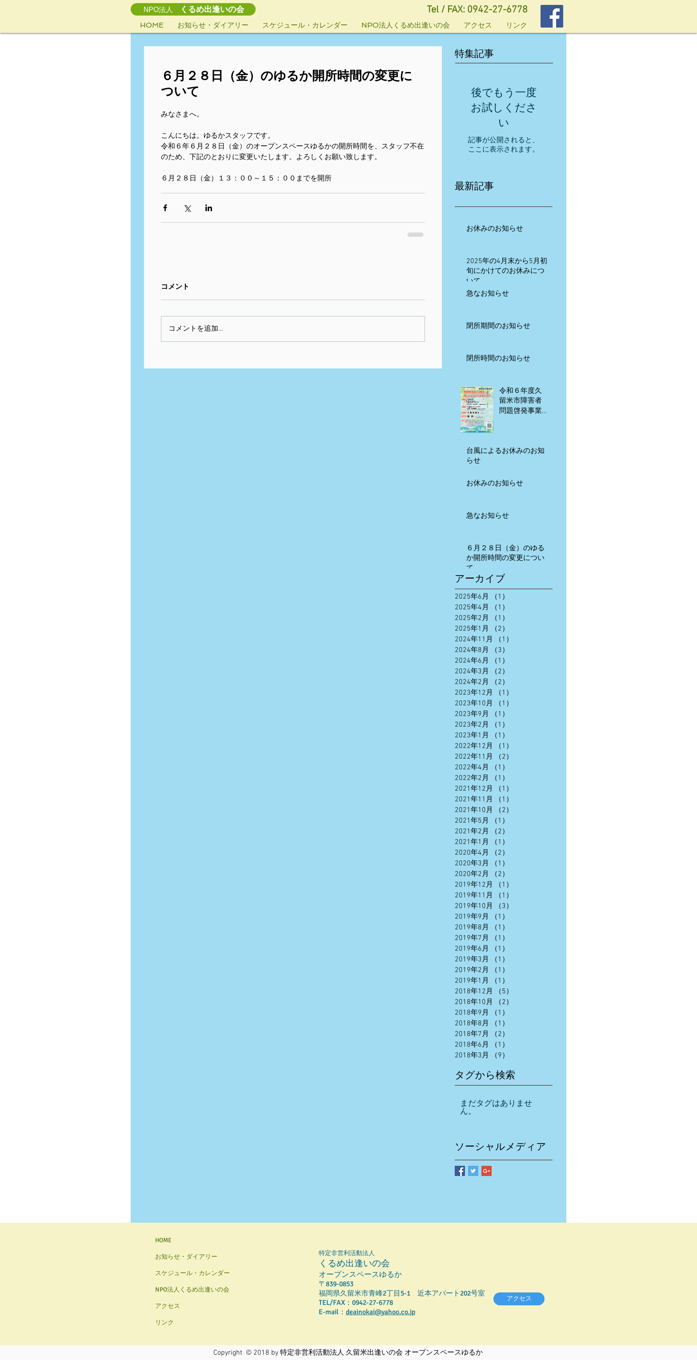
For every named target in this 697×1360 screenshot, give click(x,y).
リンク (164, 1322)
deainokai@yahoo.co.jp (380, 1312)
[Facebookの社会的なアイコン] (552, 16)
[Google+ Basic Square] (486, 1171)
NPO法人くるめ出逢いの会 (192, 1289)
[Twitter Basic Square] (473, 1171)
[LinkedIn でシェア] (208, 208)
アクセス (167, 1306)
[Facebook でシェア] (165, 208)
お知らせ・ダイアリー (186, 1256)
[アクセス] (519, 1298)
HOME (163, 1240)
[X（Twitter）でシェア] (187, 208)
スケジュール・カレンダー (192, 1273)
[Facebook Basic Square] (460, 1171)
